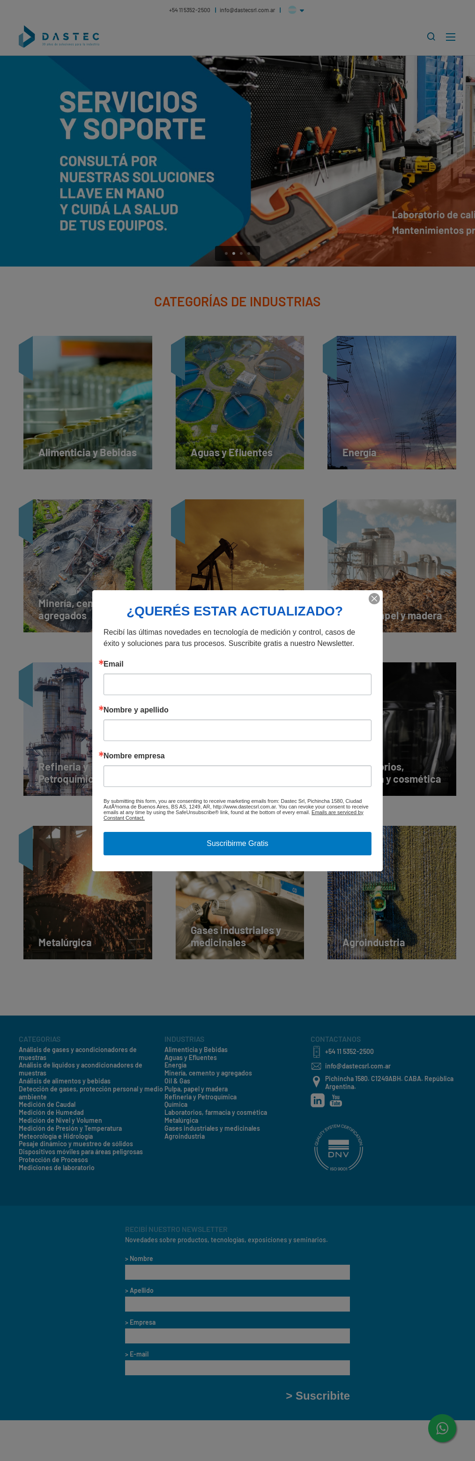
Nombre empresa (134, 756)
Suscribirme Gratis (237, 843)
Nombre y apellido (136, 710)
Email (114, 664)
